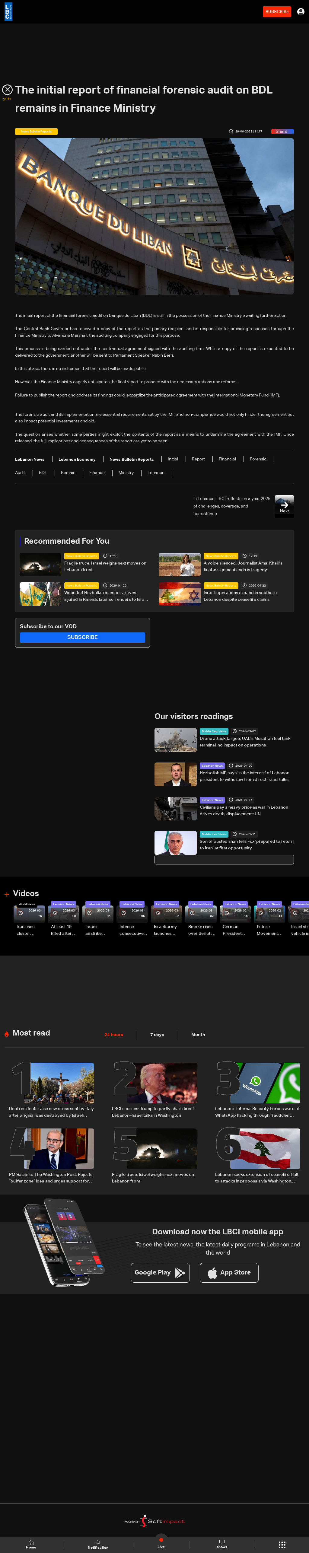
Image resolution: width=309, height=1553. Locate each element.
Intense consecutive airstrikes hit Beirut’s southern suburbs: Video (131, 930)
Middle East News (214, 731)
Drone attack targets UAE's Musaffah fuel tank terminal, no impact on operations (245, 741)
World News (27, 903)
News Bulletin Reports (81, 556)
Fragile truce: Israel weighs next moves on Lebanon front (105, 566)
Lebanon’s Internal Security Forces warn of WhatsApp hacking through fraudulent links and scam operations (257, 1111)
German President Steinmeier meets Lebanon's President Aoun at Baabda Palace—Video (233, 930)
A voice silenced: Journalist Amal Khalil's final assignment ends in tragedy (243, 566)
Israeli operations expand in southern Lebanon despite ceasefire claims (240, 595)
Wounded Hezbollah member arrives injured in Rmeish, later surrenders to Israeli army (106, 596)
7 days (155, 1034)
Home (32, 1545)
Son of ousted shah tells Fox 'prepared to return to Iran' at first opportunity (247, 844)
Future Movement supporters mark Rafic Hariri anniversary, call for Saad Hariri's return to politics (270, 930)
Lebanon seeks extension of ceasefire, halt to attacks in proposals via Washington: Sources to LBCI (256, 1177)
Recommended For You (66, 541)
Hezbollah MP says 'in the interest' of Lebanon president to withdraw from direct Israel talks (244, 776)
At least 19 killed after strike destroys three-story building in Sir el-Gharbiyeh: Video (64, 930)
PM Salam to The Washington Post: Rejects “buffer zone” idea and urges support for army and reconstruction (50, 1177)
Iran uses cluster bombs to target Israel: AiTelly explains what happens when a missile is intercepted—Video (30, 930)
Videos (26, 893)
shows (221, 1544)
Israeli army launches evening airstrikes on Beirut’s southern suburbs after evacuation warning (167, 930)
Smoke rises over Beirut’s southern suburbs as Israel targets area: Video (201, 930)
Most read (31, 1032)
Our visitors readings (193, 716)
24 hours (113, 1034)
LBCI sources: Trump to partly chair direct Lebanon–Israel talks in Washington (153, 1110)
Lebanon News (212, 765)
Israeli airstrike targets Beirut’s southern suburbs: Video (94, 930)
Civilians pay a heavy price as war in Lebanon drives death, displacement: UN (244, 810)
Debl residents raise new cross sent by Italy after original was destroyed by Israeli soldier (51, 1111)
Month (196, 1034)
